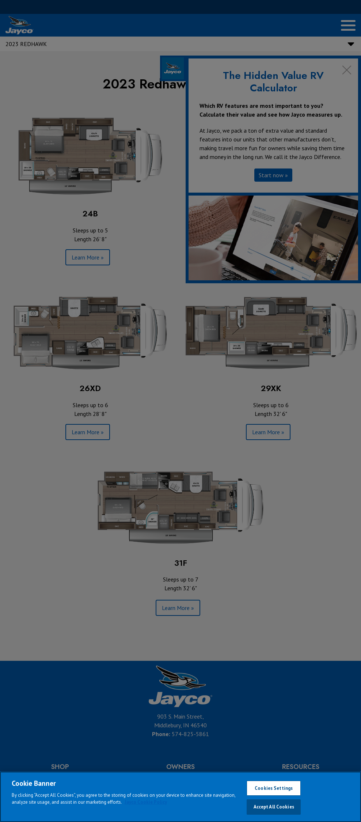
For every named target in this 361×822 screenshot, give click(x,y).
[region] (180, 797)
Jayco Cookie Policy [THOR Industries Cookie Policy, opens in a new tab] (146, 802)
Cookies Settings (274, 788)
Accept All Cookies (274, 807)
